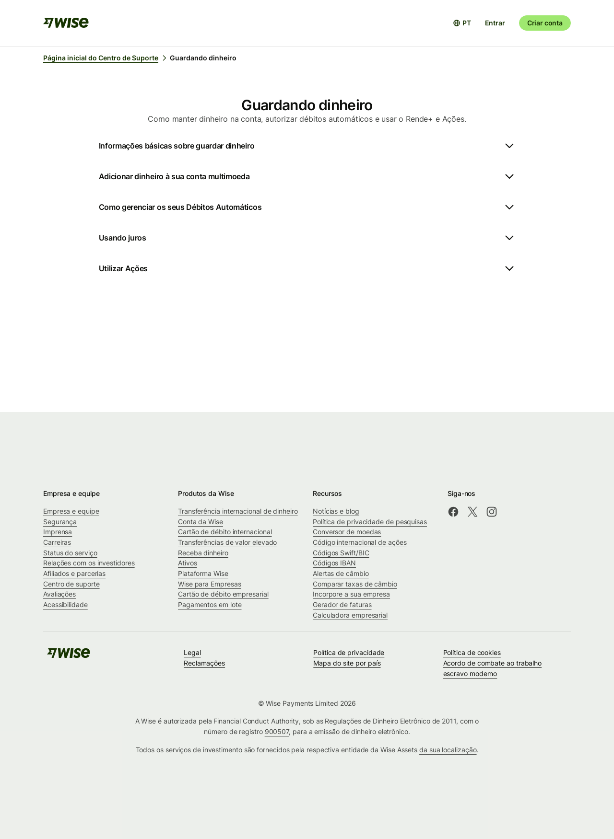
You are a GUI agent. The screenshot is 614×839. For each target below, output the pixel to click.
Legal (192, 652)
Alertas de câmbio (341, 573)
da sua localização (448, 750)
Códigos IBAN (334, 563)
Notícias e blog (336, 511)
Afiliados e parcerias (74, 573)
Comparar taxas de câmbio (355, 584)
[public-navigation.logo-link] (68, 656)
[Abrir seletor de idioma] (462, 23)
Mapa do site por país (346, 663)
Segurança (60, 521)
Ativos (187, 563)
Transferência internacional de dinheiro (238, 511)
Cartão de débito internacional (225, 532)
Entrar (495, 23)
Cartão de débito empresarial (223, 594)
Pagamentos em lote (210, 604)
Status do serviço (70, 553)
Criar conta (545, 23)
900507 (277, 731)
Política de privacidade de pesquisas (370, 521)
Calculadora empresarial (350, 615)
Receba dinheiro (203, 553)
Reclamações (204, 663)
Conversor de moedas (347, 532)
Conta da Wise (200, 521)
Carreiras (57, 542)
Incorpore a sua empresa (351, 594)
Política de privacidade (348, 652)
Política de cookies (472, 652)
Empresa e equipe (71, 511)
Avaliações (59, 594)
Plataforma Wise (203, 573)
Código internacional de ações (360, 542)
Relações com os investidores (89, 563)
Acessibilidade (65, 604)
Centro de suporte (71, 584)
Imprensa (57, 532)
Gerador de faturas (342, 604)
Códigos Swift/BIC (341, 553)
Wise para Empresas (209, 584)
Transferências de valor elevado (227, 542)
